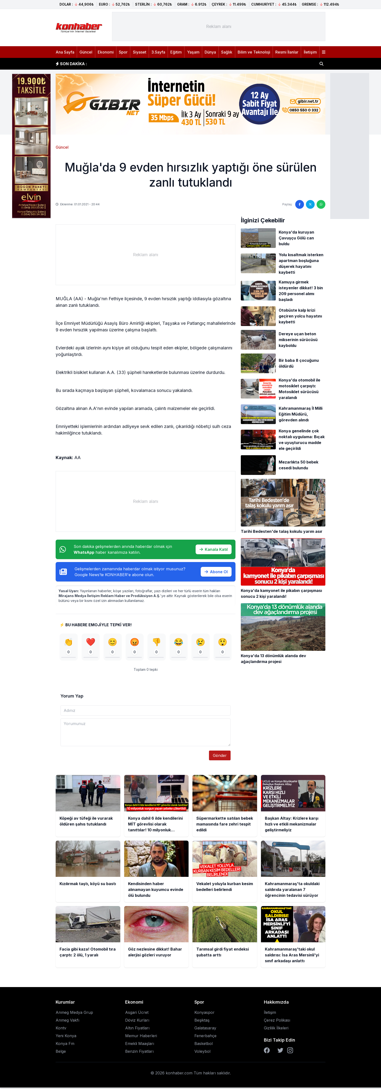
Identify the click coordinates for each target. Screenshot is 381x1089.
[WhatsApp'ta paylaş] (321, 204)
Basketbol (203, 1045)
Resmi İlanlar (286, 52)
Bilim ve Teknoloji (254, 52)
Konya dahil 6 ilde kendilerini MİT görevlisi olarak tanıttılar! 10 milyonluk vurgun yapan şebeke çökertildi (192, 63)
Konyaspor (204, 1013)
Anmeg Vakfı (67, 1021)
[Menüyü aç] (323, 52)
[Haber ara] (321, 64)
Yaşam (193, 52)
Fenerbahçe (205, 1037)
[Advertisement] (349, 145)
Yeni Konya (66, 1037)
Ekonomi (106, 52)
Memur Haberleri (141, 1037)
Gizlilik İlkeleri (276, 1029)
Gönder (220, 756)
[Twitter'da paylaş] (310, 204)
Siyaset (139, 52)
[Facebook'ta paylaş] (299, 204)
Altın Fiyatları (137, 1029)
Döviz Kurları (137, 1021)
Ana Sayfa (65, 52)
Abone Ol (216, 571)
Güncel (85, 52)
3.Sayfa (158, 52)
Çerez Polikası (277, 1021)
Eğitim (176, 52)
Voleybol (202, 1052)
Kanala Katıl (213, 549)
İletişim (310, 52)
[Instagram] (290, 1052)
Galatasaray (205, 1029)
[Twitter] (280, 1052)
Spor (123, 52)
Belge (61, 1052)
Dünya (210, 52)
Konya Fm (65, 1045)
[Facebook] (267, 1052)
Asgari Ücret (136, 1013)
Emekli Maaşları (139, 1045)
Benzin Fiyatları (139, 1052)
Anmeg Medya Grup (74, 1013)
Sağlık (226, 52)
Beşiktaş (201, 1021)
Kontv (61, 1029)
